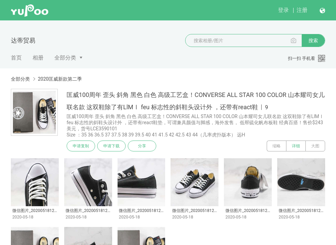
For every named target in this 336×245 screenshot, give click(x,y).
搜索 (313, 40)
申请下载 (111, 146)
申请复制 (81, 146)
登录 (283, 10)
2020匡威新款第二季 (60, 79)
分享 (142, 146)
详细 (296, 146)
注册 (302, 10)
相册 (38, 57)
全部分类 (65, 57)
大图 (315, 146)
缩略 (276, 146)
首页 (16, 57)
